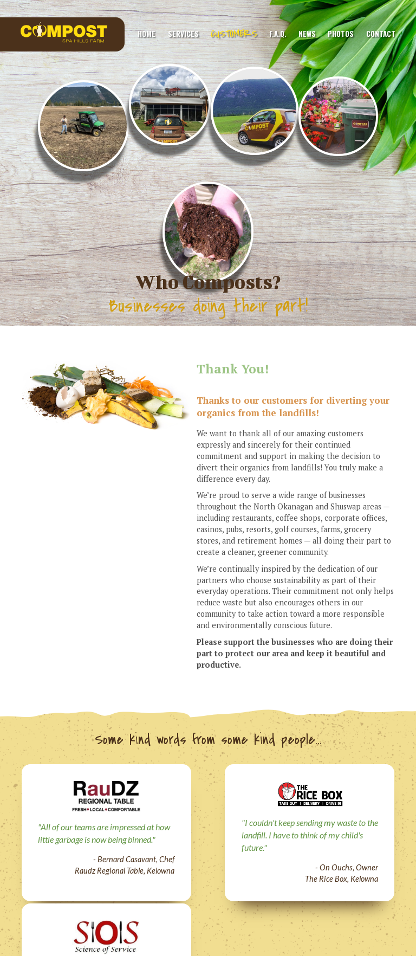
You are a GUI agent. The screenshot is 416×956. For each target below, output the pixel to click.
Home (146, 33)
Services (183, 33)
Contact (380, 33)
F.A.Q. (278, 33)
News (307, 33)
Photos (341, 33)
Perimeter (290, 880)
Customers (234, 34)
